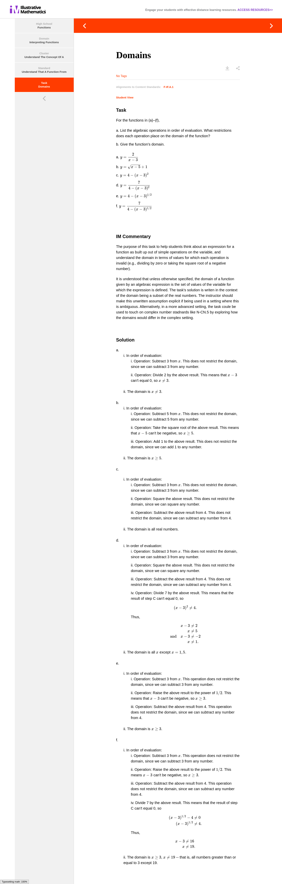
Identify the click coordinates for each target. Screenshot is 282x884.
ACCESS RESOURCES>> (255, 9)
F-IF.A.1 (161, 86)
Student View (117, 97)
